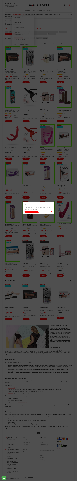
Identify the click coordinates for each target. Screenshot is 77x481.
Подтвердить (31, 211)
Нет (45, 211)
